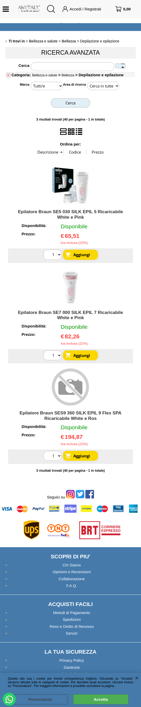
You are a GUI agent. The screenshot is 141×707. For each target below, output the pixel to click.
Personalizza (40, 699)
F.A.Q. (71, 585)
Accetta (101, 699)
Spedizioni (72, 619)
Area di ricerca (74, 84)
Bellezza (68, 75)
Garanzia (72, 667)
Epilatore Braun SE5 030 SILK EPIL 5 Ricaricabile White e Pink (70, 214)
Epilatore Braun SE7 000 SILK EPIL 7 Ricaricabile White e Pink (70, 315)
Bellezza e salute (44, 75)
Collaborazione (72, 579)
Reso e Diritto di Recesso (72, 626)
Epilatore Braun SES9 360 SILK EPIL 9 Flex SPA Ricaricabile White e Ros (71, 415)
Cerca (24, 65)
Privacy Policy (72, 660)
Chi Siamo (72, 565)
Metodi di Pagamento (71, 612)
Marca (25, 84)
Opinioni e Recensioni (72, 572)
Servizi (72, 633)
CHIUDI (136, 678)
